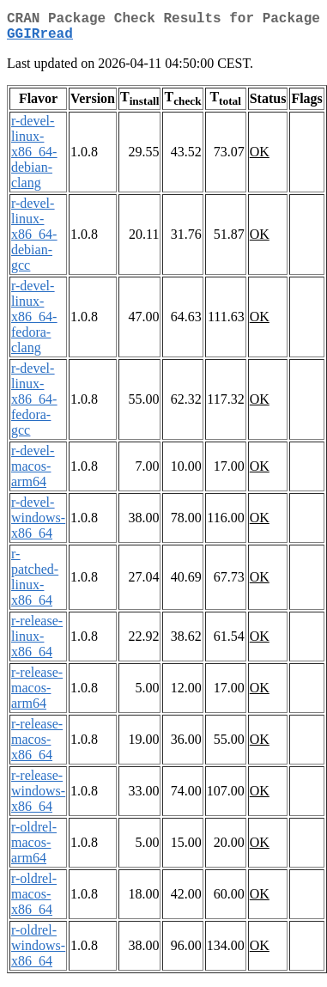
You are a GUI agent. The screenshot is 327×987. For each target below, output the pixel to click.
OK (259, 158)
